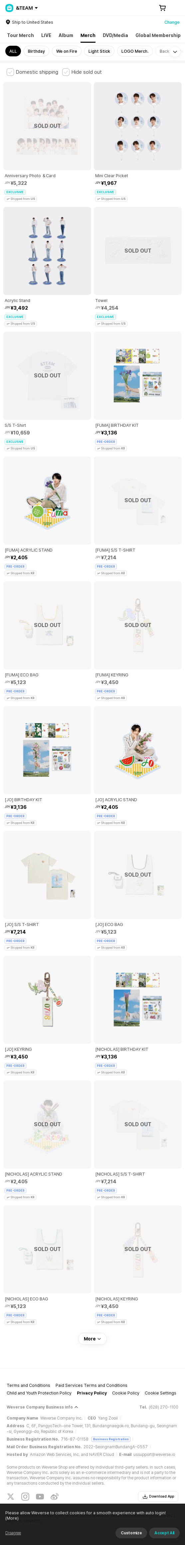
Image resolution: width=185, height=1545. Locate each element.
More (92, 1338)
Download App (158, 1496)
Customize (131, 1533)
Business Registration (111, 1439)
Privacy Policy (92, 1393)
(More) (12, 1518)
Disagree (13, 1533)
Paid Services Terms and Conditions (91, 1385)
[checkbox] (32, 72)
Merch (88, 35)
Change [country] (172, 22)
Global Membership (158, 35)
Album (66, 35)
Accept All (164, 1533)
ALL (13, 51)
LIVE (46, 35)
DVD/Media (115, 35)
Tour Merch (20, 35)
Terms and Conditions (28, 1385)
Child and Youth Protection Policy (39, 1393)
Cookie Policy (125, 1393)
